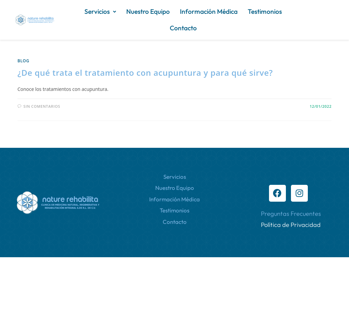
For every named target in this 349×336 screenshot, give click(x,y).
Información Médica (113, 28)
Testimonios (169, 28)
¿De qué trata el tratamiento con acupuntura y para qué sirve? (145, 72)
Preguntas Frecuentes (291, 213)
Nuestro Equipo (175, 11)
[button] (127, 11)
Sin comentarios (41, 106)
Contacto (209, 28)
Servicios (127, 11)
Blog (23, 61)
